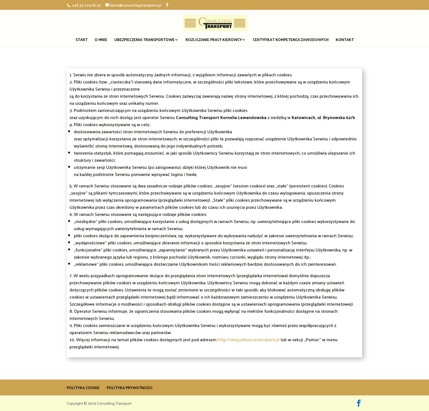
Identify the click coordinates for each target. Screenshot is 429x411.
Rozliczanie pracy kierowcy (213, 40)
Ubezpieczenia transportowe (144, 40)
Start (82, 40)
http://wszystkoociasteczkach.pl (249, 339)
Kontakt (345, 40)
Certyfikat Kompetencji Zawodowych (291, 40)
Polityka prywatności (129, 387)
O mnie (101, 40)
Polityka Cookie (83, 387)
